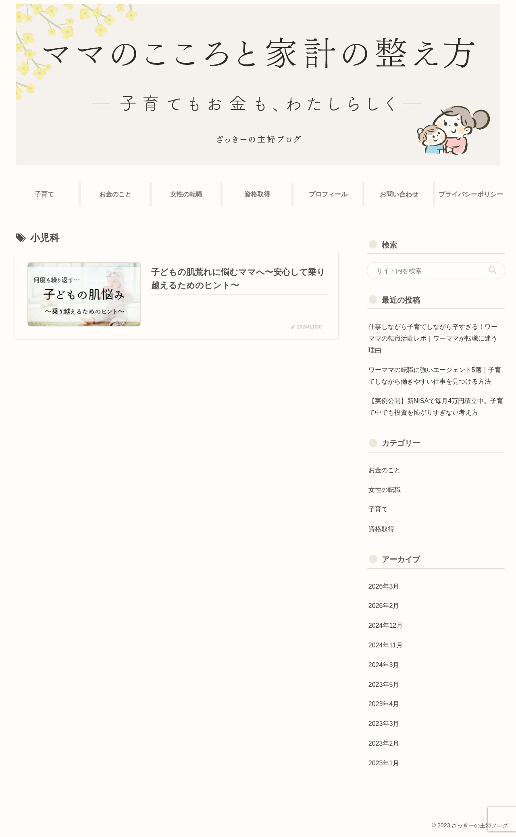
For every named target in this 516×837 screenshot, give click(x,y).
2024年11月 (385, 645)
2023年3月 (383, 723)
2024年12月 (385, 625)
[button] (492, 270)
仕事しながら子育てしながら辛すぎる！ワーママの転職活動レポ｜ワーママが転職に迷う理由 (432, 338)
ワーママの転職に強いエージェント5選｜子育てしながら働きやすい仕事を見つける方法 (434, 375)
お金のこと (384, 470)
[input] (436, 270)
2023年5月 (383, 684)
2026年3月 (383, 586)
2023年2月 (383, 743)
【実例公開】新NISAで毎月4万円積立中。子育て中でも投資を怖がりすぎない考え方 (435, 406)
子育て (378, 509)
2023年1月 (383, 763)
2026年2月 (383, 605)
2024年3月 (383, 664)
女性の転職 (384, 489)
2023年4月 (383, 704)
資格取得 (381, 528)
